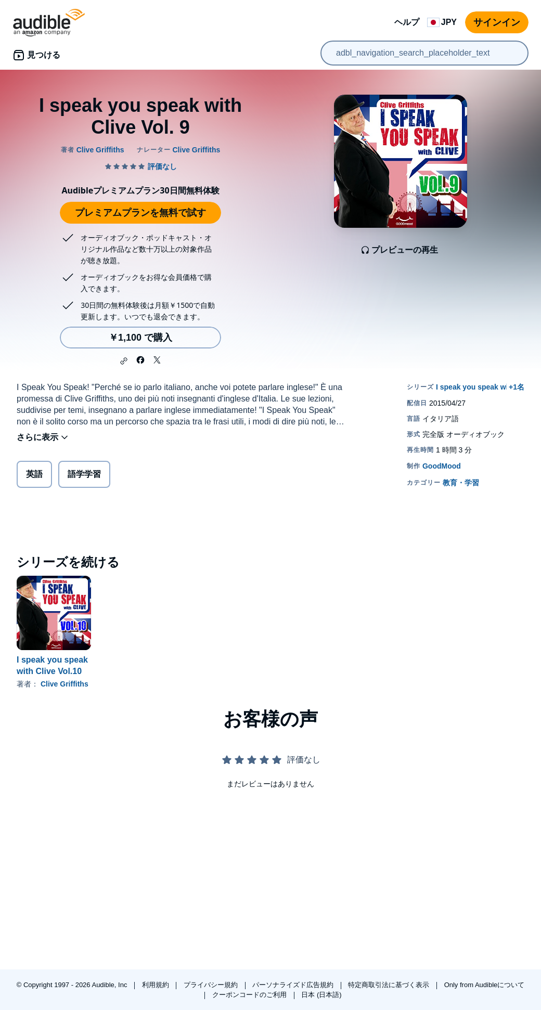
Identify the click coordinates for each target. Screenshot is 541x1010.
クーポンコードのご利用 (250, 995)
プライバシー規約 (212, 985)
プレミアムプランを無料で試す (140, 213)
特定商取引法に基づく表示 (389, 985)
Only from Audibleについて (484, 985)
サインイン (496, 22)
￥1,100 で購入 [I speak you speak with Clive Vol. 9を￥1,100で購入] (140, 337)
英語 (34, 474)
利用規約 (156, 985)
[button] (124, 361)
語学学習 (84, 474)
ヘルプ (406, 22)
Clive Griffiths (64, 684)
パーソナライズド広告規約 (294, 985)
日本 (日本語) (321, 995)
